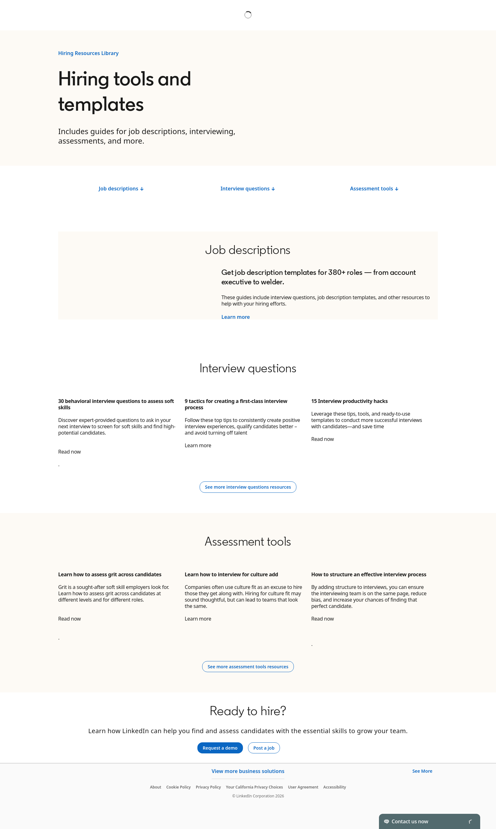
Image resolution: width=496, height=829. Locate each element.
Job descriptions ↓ (121, 188)
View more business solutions (248, 771)
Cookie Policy (178, 787)
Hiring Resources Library (88, 53)
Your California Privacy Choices (254, 787)
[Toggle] (470, 821)
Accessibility (334, 787)
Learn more (235, 316)
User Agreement (303, 787)
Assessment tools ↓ (374, 188)
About (155, 787)
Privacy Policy (208, 787)
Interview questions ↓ (248, 188)
